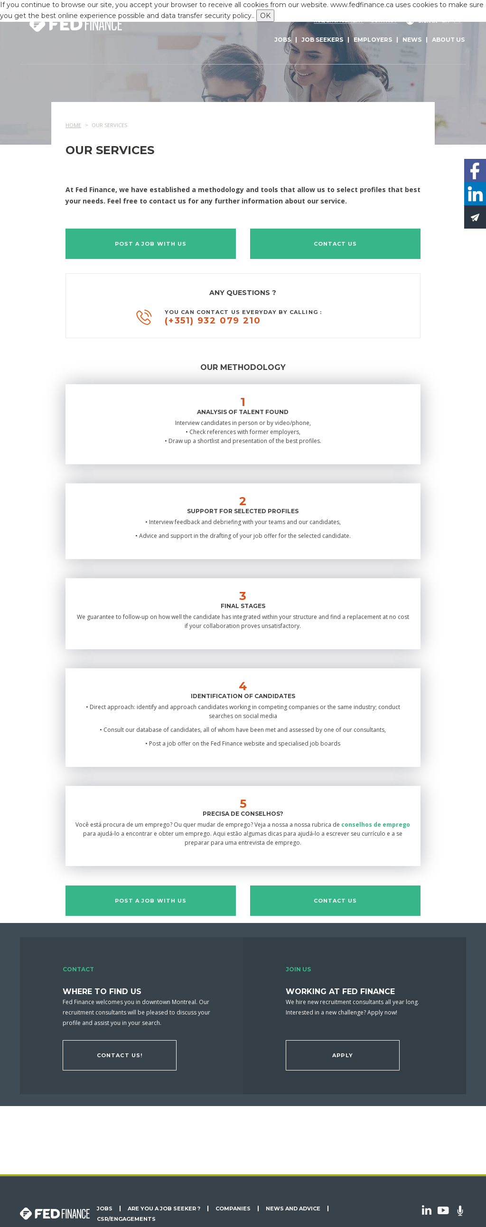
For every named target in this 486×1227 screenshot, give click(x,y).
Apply (342, 1055)
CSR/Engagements (126, 1219)
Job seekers (322, 39)
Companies (233, 1208)
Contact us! (119, 1055)
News (411, 39)
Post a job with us (151, 243)
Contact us (335, 243)
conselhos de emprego (375, 825)
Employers (373, 39)
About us (448, 39)
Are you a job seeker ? (164, 1208)
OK (265, 15)
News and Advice (293, 1208)
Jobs (282, 39)
